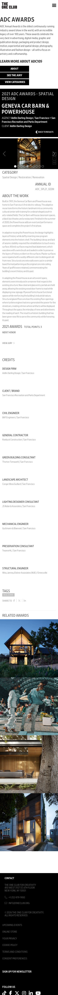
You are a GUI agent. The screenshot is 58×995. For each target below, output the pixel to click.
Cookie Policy (9, 945)
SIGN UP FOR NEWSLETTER (17, 971)
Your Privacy (9, 938)
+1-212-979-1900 (17, 897)
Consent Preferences (14, 958)
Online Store (9, 931)
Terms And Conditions (14, 951)
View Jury (8, 343)
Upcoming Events (12, 925)
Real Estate (8, 595)
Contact (9, 878)
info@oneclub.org (19, 903)
